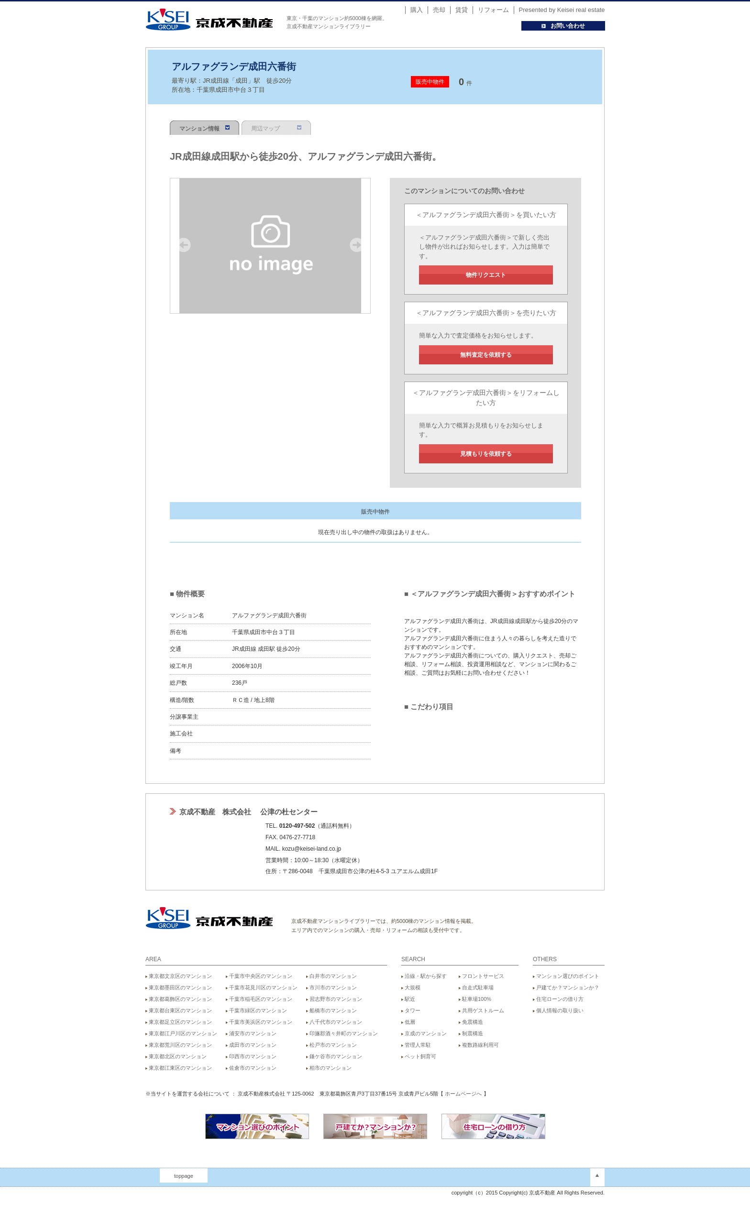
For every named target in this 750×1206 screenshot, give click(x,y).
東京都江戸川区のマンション (181, 1033)
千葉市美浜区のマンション (259, 1022)
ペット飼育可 (418, 1056)
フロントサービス (481, 976)
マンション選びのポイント (566, 976)
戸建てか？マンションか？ (566, 987)
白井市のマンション (331, 976)
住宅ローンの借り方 (558, 999)
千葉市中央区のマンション (259, 976)
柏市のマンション (329, 1068)
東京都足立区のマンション (178, 1022)
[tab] (206, 128)
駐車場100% (475, 999)
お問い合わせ (563, 25)
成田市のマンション (251, 1045)
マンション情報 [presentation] (204, 128)
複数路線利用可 (479, 1045)
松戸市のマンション (331, 1045)
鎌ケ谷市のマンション (334, 1056)
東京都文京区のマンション (178, 976)
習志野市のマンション (334, 999)
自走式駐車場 (476, 987)
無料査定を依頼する (486, 354)
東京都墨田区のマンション (178, 987)
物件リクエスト (486, 275)
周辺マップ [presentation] (276, 128)
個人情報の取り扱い (558, 1010)
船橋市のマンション (331, 1010)
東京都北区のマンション (176, 1056)
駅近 (408, 999)
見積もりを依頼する (486, 453)
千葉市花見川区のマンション (262, 987)
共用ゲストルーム (481, 1010)
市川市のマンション (331, 987)
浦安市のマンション (251, 1033)
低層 (408, 1022)
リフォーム (493, 9)
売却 (439, 9)
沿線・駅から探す (424, 976)
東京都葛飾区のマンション (178, 999)
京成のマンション (424, 1033)
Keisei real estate (581, 9)
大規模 (410, 987)
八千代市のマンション (334, 1022)
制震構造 (471, 1033)
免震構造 (471, 1022)
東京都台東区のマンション (178, 1010)
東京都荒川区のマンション (178, 1045)
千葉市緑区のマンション (256, 1010)
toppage (183, 1176)
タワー (410, 1010)
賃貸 (461, 9)
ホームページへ (463, 1093)
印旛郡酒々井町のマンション (342, 1033)
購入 (416, 9)
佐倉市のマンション (251, 1068)
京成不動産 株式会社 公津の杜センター (248, 812)
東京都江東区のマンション (178, 1068)
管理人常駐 (416, 1045)
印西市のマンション (251, 1056)
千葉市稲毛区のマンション (259, 999)
